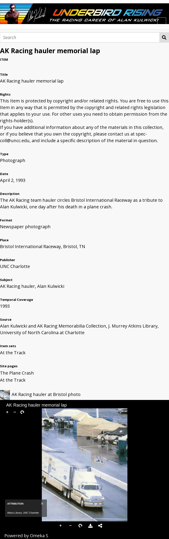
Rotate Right (80, 525)
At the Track (13, 353)
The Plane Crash (17, 373)
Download (90, 525)
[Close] (42, 503)
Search (164, 37)
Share (100, 525)
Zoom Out (70, 525)
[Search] (80, 37)
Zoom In (60, 525)
